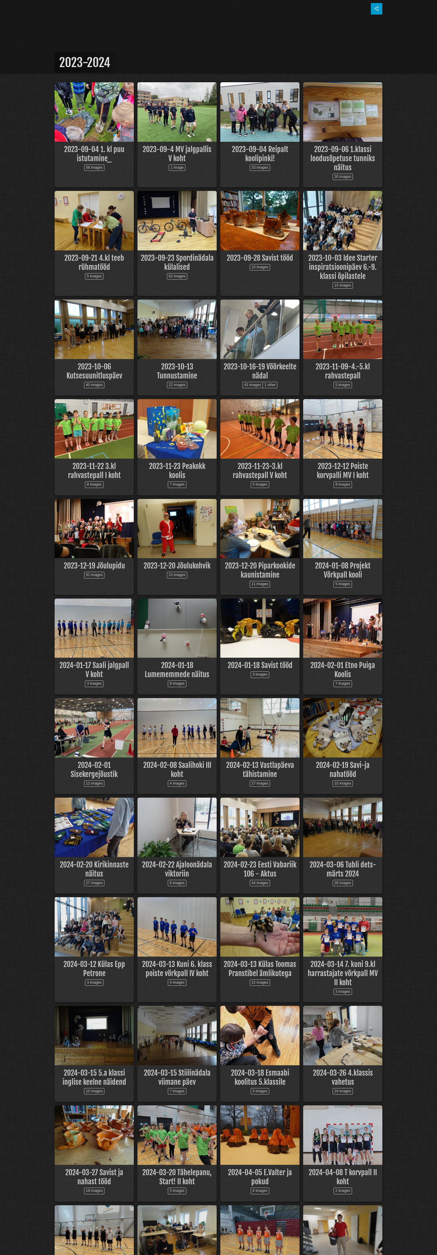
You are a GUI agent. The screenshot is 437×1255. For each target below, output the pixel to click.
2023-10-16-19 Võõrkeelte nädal (260, 371)
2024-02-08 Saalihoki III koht (177, 770)
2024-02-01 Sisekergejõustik (94, 770)
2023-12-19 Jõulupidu (94, 565)
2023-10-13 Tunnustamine (177, 371)
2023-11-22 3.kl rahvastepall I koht (94, 471)
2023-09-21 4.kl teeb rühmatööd (94, 262)
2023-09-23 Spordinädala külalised (177, 262)
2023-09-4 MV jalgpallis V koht (177, 154)
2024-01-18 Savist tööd (260, 665)
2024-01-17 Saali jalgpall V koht (94, 670)
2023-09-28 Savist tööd (260, 258)
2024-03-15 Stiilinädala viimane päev (177, 1077)
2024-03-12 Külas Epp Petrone (94, 969)
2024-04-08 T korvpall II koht (343, 1177)
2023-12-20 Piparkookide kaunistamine (260, 570)
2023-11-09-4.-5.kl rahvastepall (343, 371)
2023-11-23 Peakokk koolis (177, 471)
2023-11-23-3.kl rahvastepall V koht (260, 471)
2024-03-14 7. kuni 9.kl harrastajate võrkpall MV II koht (343, 973)
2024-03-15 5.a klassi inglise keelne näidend (94, 1077)
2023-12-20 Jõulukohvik (177, 565)
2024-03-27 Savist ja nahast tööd (94, 1177)
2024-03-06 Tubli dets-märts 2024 (343, 869)
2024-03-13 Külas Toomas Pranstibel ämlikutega (260, 969)
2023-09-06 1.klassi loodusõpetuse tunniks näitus (342, 158)
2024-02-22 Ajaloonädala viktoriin (177, 869)
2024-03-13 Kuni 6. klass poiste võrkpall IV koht (177, 969)
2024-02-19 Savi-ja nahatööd (343, 770)
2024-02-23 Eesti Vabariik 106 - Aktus (260, 869)
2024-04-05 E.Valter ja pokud (260, 1177)
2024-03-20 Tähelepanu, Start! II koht (177, 1177)
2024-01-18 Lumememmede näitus (177, 670)
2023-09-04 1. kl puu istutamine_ (94, 154)
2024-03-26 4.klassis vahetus (343, 1077)
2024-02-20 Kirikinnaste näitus (94, 869)
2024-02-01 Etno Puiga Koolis (342, 670)
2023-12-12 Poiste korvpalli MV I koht (343, 471)
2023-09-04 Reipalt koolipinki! (260, 154)
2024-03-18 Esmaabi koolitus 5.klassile (260, 1077)
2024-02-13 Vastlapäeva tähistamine (260, 770)
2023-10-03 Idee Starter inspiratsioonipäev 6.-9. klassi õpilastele (342, 267)
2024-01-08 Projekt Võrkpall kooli (343, 570)
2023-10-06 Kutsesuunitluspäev (94, 371)
